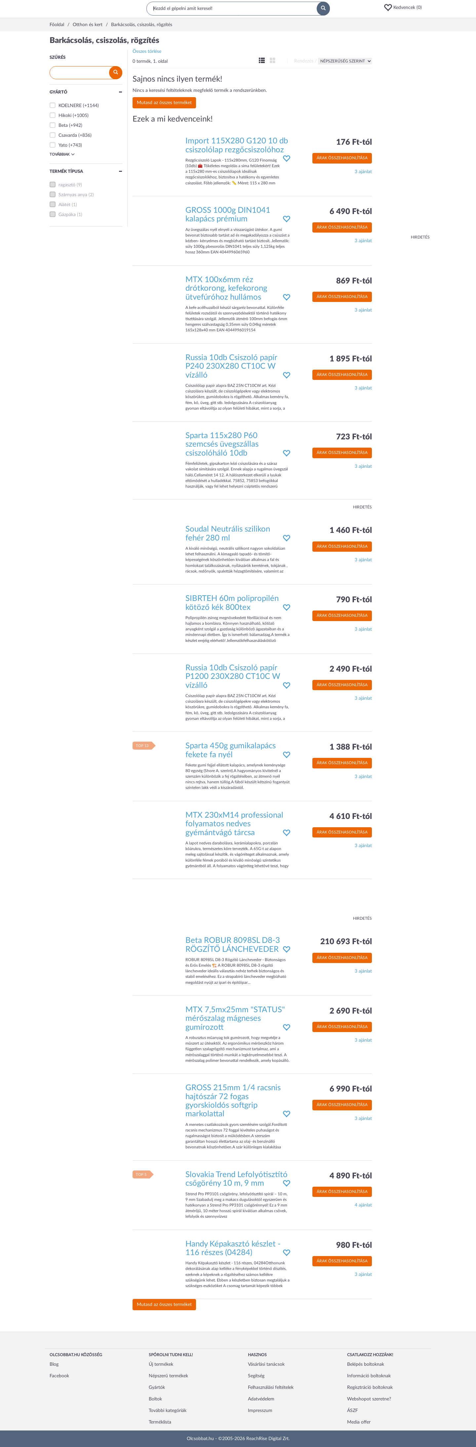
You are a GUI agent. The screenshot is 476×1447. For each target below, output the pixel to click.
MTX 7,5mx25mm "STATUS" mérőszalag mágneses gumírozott (235, 1018)
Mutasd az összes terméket (164, 102)
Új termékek (161, 1364)
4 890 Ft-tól (351, 1176)
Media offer (359, 1422)
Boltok (155, 1399)
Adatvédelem (261, 1399)
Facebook (59, 1376)
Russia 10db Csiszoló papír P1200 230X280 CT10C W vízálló (232, 676)
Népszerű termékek (168, 1376)
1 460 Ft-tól (351, 531)
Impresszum (260, 1410)
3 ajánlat (363, 171)
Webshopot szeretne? (369, 1399)
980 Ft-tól (354, 1245)
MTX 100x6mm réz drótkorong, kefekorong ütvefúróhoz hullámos (226, 288)
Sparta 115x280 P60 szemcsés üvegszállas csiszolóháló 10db (221, 444)
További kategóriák (167, 1410)
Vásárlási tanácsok (266, 1364)
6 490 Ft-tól (351, 212)
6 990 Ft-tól (351, 1089)
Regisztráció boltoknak (370, 1387)
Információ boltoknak (369, 1376)
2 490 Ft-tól (351, 669)
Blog (54, 1364)
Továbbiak (62, 154)
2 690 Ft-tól (351, 1011)
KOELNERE (70, 105)
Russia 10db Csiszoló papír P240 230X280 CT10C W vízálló (231, 366)
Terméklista (160, 1422)
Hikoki (65, 115)
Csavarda (68, 135)
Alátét (64, 205)
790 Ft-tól (354, 600)
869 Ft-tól (354, 281)
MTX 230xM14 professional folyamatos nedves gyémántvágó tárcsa (234, 824)
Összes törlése (147, 51)
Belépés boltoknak (365, 1364)
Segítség (256, 1376)
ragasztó (67, 185)
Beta (63, 125)
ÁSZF (352, 1410)
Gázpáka (67, 214)
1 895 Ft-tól (351, 359)
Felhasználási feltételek (271, 1387)
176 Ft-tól (354, 142)
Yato (63, 145)
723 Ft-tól (354, 437)
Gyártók (157, 1387)
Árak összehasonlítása (342, 158)
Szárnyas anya (73, 195)
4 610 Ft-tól (351, 817)
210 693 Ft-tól (346, 942)
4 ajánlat (363, 1205)
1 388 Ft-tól (351, 747)
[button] (404, 7)
